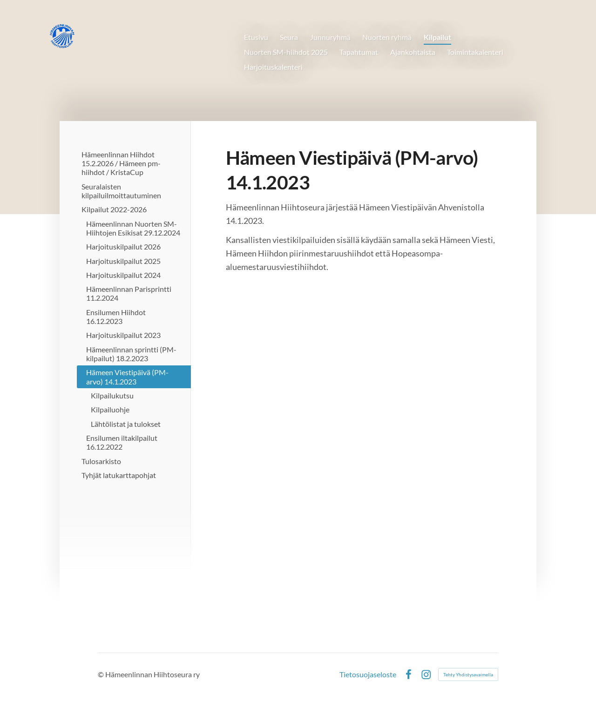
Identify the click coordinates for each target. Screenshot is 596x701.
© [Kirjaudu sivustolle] (101, 674)
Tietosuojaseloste (367, 674)
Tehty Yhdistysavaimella (468, 674)
